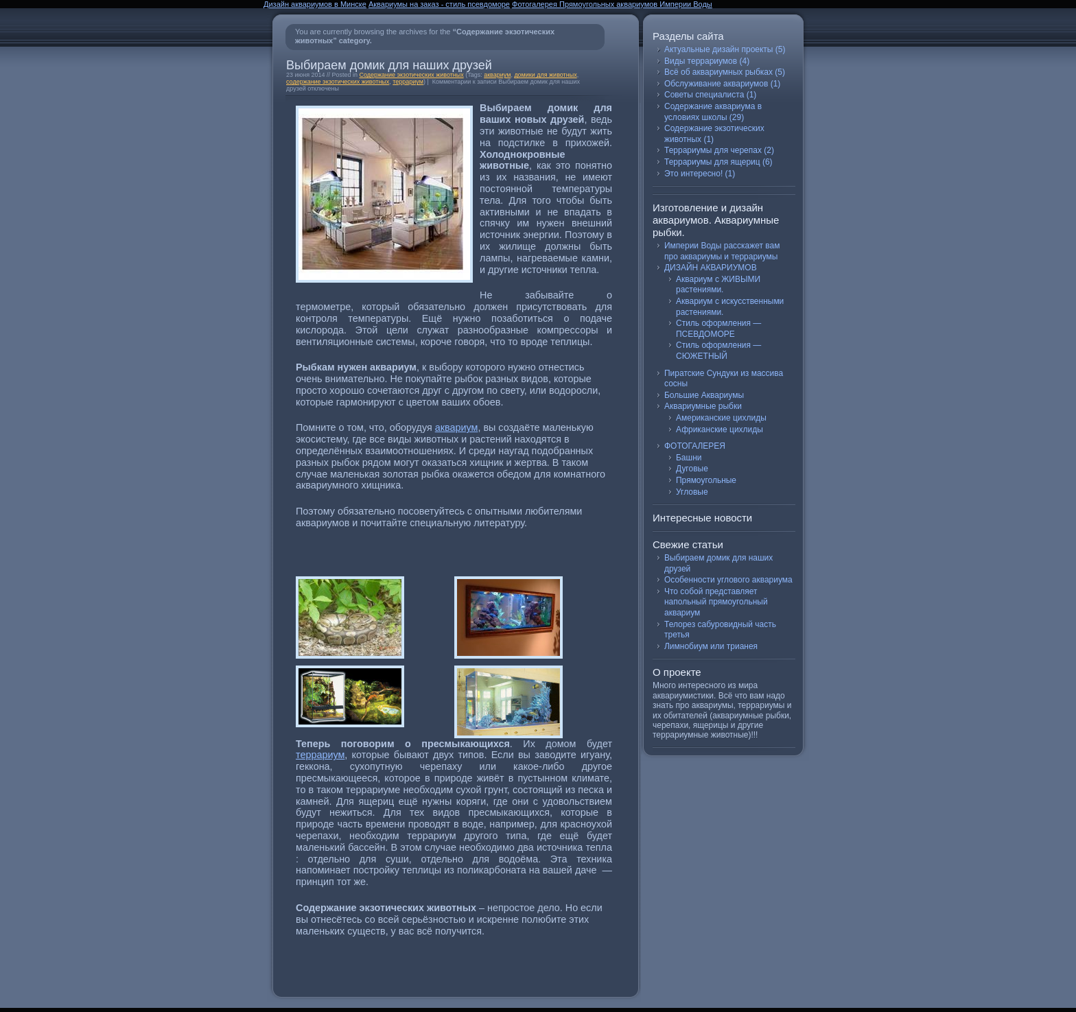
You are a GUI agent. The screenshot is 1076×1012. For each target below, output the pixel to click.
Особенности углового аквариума (728, 580)
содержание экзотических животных (337, 81)
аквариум (497, 74)
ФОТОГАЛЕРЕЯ (694, 446)
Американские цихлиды (721, 418)
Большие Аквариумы (704, 395)
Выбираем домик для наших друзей (389, 65)
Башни (688, 457)
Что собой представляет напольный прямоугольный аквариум (716, 602)
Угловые (692, 492)
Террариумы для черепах (713, 150)
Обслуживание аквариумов (716, 84)
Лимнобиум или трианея (711, 646)
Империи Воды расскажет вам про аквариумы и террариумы (722, 251)
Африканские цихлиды (719, 429)
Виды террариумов (700, 61)
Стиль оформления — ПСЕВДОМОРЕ (718, 328)
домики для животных (545, 74)
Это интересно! (693, 173)
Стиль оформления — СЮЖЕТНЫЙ (718, 350)
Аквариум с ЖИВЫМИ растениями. (718, 284)
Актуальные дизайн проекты (718, 49)
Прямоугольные (706, 480)
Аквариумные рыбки (703, 406)
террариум (408, 81)
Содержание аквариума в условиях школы (713, 112)
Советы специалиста (704, 94)
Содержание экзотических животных (412, 74)
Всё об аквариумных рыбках (718, 72)
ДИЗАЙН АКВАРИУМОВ (710, 267)
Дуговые (692, 468)
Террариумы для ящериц (712, 162)
